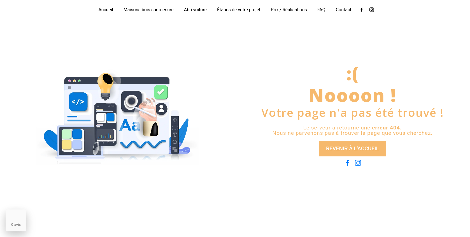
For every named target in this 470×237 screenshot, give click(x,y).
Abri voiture (195, 9)
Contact (344, 9)
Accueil (105, 9)
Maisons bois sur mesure (149, 9)
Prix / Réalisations (289, 9)
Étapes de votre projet (238, 9)
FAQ (321, 9)
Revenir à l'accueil (352, 148)
